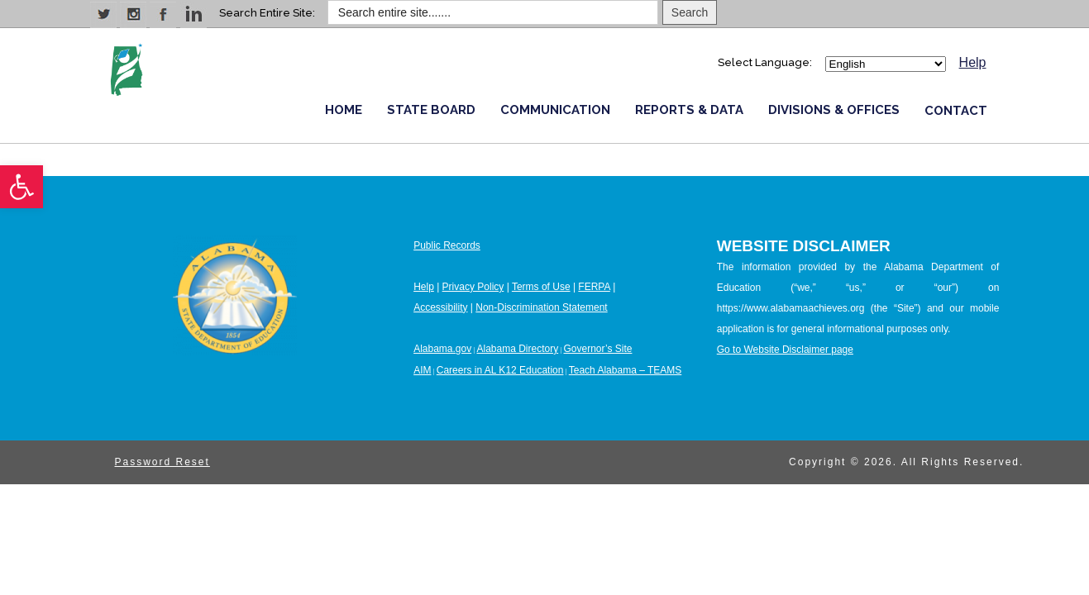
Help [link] (972, 62)
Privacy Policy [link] (473, 287)
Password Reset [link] (162, 462)
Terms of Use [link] (541, 287)
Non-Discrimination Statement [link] (541, 307)
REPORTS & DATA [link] (689, 109)
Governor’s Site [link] (598, 349)
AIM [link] (422, 370)
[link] (21, 186)
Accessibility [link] (440, 307)
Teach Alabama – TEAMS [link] (625, 370)
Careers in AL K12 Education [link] (500, 370)
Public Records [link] (446, 245)
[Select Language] (885, 64)
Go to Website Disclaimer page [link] (785, 349)
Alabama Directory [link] (517, 349)
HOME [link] (343, 109)
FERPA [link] (593, 287)
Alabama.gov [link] (442, 349)
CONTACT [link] (955, 110)
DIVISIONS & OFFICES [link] (834, 109)
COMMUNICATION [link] (555, 109)
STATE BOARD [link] (431, 109)
